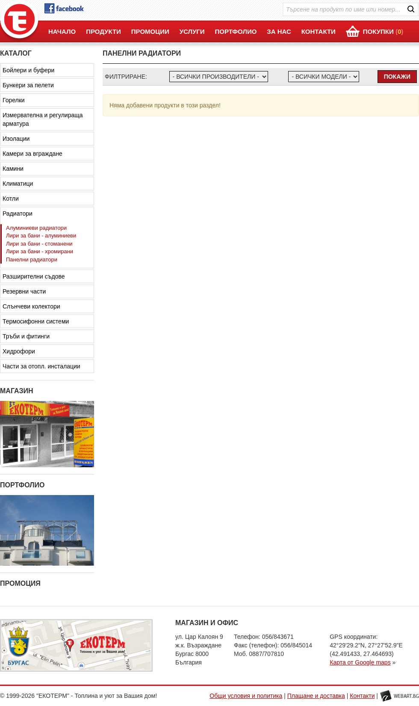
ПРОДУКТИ (103, 31)
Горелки (14, 100)
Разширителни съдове (34, 276)
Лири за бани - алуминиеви (41, 235)
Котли (11, 198)
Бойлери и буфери (28, 70)
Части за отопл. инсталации (41, 366)
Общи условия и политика (246, 695)
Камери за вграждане (32, 153)
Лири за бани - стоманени (39, 243)
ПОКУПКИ (383, 31)
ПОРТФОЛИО (236, 31)
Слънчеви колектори (31, 306)
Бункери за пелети (28, 85)
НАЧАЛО (62, 31)
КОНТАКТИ (318, 31)
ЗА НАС (279, 31)
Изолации (16, 138)
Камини (13, 168)
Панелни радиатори (31, 259)
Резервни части (24, 291)
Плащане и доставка (316, 695)
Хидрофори (19, 351)
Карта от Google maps (360, 662)
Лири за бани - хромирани (39, 251)
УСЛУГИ (192, 31)
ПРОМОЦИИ (150, 31)
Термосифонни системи (36, 321)
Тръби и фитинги (26, 336)
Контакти (362, 695)
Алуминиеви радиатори (36, 228)
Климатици (18, 183)
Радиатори (17, 213)
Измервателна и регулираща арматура (43, 119)
